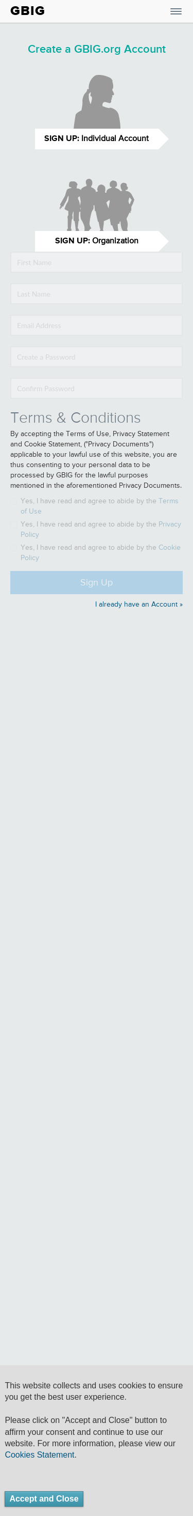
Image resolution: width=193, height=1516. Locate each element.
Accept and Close (43, 1498)
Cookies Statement (39, 1454)
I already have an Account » (139, 604)
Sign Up (96, 582)
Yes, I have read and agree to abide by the (94, 506)
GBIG (27, 11)
